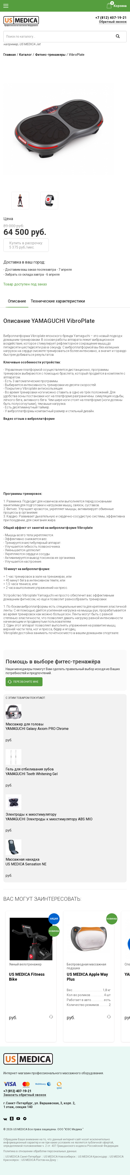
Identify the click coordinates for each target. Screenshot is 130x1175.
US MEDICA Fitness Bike (27, 977)
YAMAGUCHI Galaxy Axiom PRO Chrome (65, 726)
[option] (20, 201)
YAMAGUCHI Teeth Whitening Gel (65, 771)
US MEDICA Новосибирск (59, 1156)
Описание (17, 301)
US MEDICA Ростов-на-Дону (38, 1160)
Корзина (120, 6)
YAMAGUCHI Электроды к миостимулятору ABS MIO (65, 816)
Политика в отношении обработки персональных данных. (40, 1151)
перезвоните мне (23, 681)
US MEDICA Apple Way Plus (87, 977)
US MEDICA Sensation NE (65, 861)
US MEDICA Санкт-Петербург (23, 1156)
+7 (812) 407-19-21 (111, 18)
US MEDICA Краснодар (92, 1156)
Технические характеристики (58, 301)
